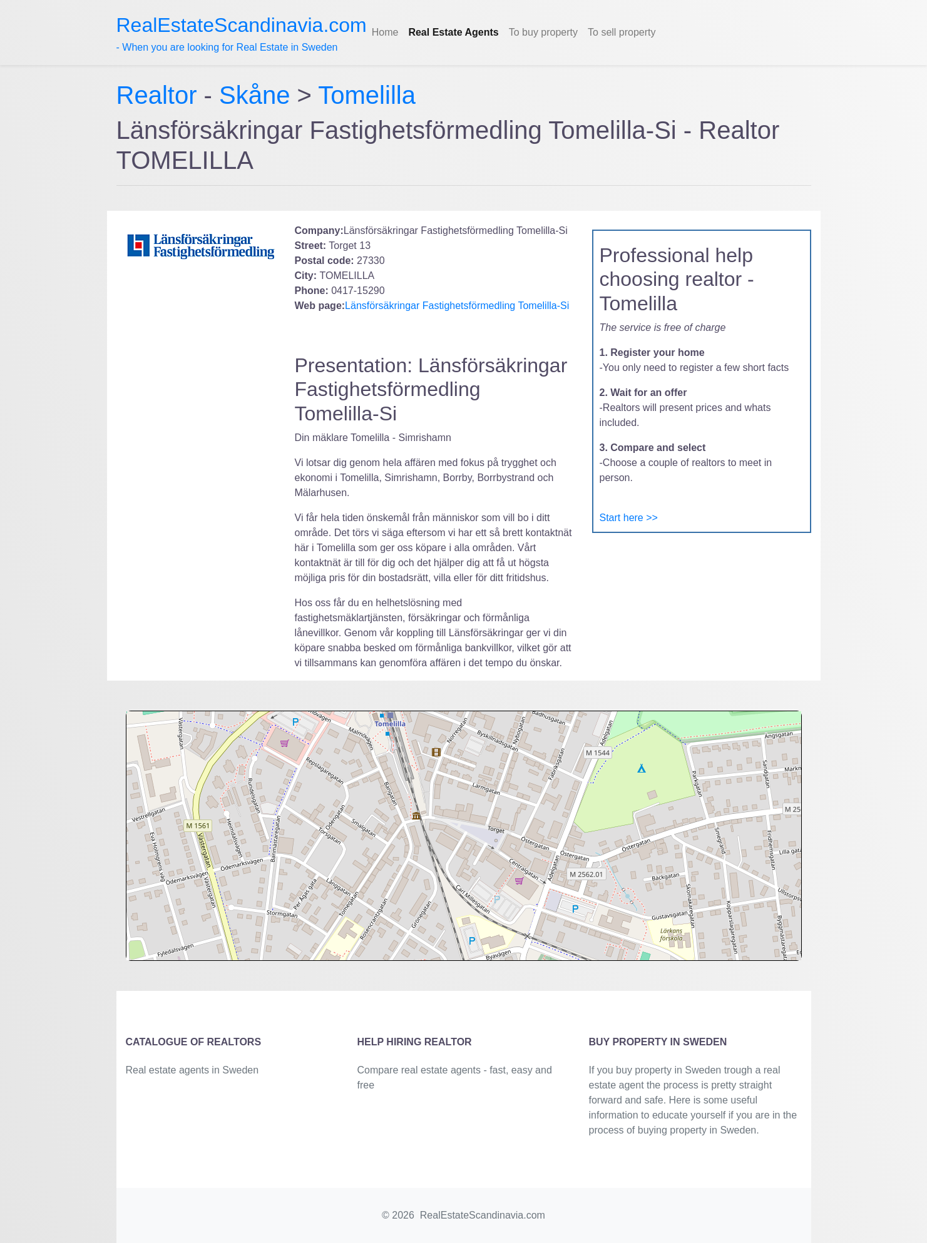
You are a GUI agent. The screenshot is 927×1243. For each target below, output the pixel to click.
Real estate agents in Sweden (192, 1070)
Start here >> (629, 517)
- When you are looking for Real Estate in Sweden (241, 33)
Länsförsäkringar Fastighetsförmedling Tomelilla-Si (457, 305)
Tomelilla (367, 95)
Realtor (160, 95)
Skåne (254, 95)
